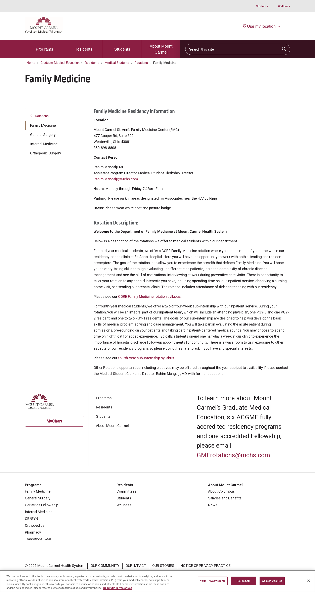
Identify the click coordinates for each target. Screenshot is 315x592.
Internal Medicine (44, 144)
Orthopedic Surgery (45, 153)
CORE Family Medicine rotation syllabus (149, 296)
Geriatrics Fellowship (41, 505)
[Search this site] (237, 49)
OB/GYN (31, 518)
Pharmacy (33, 532)
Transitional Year (38, 539)
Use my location (259, 26)
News (213, 505)
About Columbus (221, 491)
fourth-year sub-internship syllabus (146, 358)
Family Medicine (43, 125)
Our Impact (136, 565)
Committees (127, 491)
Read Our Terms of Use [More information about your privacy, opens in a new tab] (117, 590)
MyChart (54, 421)
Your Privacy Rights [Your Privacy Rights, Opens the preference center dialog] (212, 583)
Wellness (284, 6)
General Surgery (43, 135)
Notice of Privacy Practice (205, 565)
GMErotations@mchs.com (233, 455)
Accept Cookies (272, 583)
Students (262, 6)
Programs (44, 45)
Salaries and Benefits (225, 498)
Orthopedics (35, 525)
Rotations (42, 116)
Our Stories (163, 565)
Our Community (105, 565)
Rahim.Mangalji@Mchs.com (116, 179)
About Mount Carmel (161, 47)
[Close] (308, 583)
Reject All (243, 583)
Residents (83, 45)
